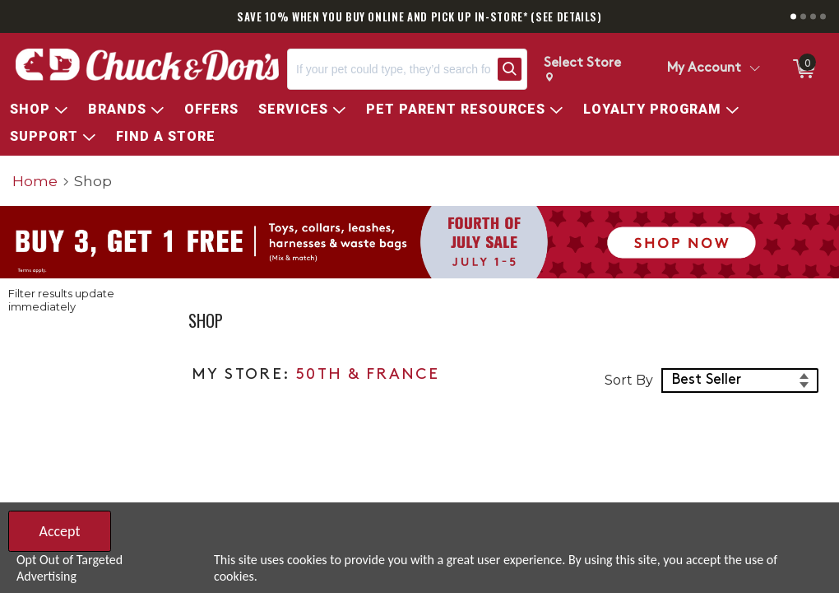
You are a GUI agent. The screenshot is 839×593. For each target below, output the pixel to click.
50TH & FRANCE (367, 375)
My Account (704, 68)
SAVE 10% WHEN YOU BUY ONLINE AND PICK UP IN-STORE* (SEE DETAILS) (419, 16)
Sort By (629, 380)
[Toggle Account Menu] (754, 69)
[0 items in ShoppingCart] (802, 69)
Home (35, 180)
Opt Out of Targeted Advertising (69, 568)
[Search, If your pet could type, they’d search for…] (389, 69)
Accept (59, 531)
